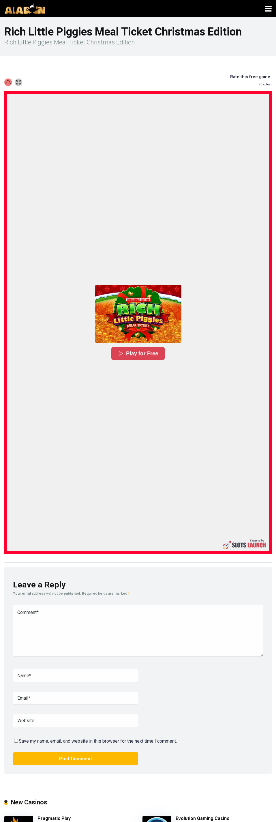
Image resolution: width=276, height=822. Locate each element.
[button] (138, 314)
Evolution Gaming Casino (203, 818)
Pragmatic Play (54, 818)
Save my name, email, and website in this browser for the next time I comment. (98, 741)
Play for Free (138, 353)
